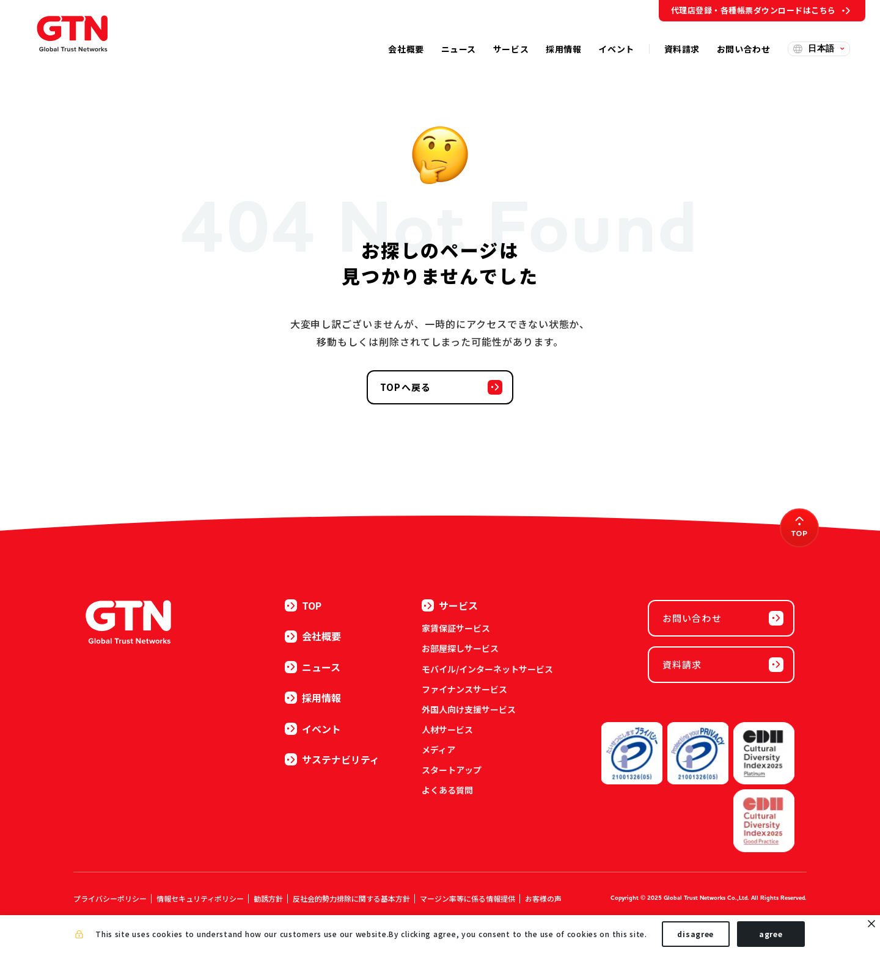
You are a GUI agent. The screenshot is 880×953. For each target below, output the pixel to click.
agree (771, 934)
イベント (313, 728)
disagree (695, 934)
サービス (450, 605)
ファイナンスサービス (464, 689)
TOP (303, 605)
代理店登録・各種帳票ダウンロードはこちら (753, 10)
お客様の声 (543, 898)
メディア (438, 749)
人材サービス (447, 729)
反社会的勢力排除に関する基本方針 (351, 898)
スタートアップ (452, 770)
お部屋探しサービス (460, 648)
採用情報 (313, 697)
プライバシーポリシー (110, 898)
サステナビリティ (332, 759)
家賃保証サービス (456, 628)
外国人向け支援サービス (469, 709)
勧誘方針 (268, 898)
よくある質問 (447, 790)
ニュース (312, 667)
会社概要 (313, 635)
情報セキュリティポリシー (200, 898)
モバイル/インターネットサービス (487, 669)
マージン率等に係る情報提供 (467, 898)
